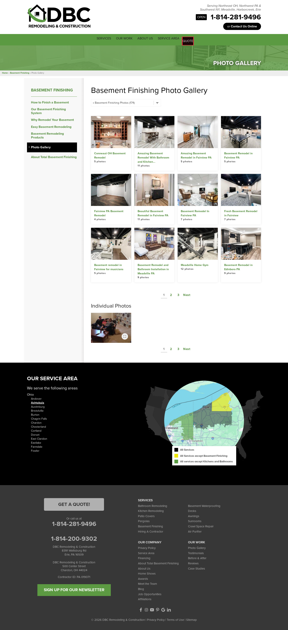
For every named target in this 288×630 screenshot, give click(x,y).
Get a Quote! (74, 503)
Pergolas (144, 520)
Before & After (197, 557)
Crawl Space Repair (201, 525)
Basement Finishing (52, 89)
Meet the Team (147, 583)
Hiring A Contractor (150, 530)
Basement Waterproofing (204, 505)
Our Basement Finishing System (48, 110)
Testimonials (196, 552)
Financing (144, 557)
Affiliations (144, 598)
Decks (192, 510)
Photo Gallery (41, 146)
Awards (143, 578)
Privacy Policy (147, 547)
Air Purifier (195, 530)
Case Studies (196, 567)
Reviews (193, 562)
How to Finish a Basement (50, 101)
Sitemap (191, 619)
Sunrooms (194, 520)
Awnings (193, 515)
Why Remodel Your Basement (52, 119)
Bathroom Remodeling (152, 505)
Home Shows (147, 573)
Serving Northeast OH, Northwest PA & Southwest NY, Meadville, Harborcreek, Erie (230, 8)
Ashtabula (37, 402)
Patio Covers (146, 515)
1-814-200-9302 (74, 538)
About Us (144, 567)
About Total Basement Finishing (54, 156)
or (242, 26)
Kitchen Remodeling (151, 510)
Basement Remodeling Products (47, 134)
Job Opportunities (149, 593)
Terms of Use (175, 619)
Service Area (146, 552)
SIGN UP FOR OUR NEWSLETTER (74, 589)
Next (186, 294)
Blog (141, 588)
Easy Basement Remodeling (51, 126)
